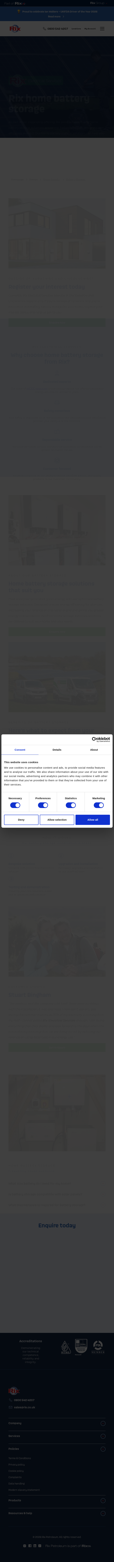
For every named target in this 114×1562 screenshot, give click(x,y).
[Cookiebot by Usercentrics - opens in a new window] (94, 739)
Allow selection (56, 819)
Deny (21, 819)
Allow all (92, 819)
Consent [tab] (20, 749)
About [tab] (94, 749)
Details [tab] (57, 749)
